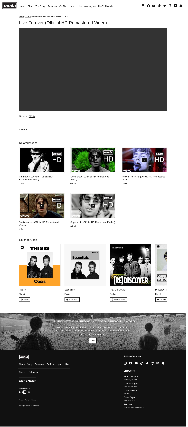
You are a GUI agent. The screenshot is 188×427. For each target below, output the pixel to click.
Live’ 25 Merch (105, 6)
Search (22, 372)
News (22, 6)
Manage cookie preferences (29, 406)
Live (80, 6)
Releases (52, 6)
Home (21, 16)
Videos (28, 16)
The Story (40, 6)
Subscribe (33, 372)
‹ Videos (23, 129)
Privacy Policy (24, 400)
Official (32, 116)
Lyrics (72, 6)
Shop (30, 6)
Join (93, 341)
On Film (63, 6)
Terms (33, 400)
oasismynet (90, 6)
